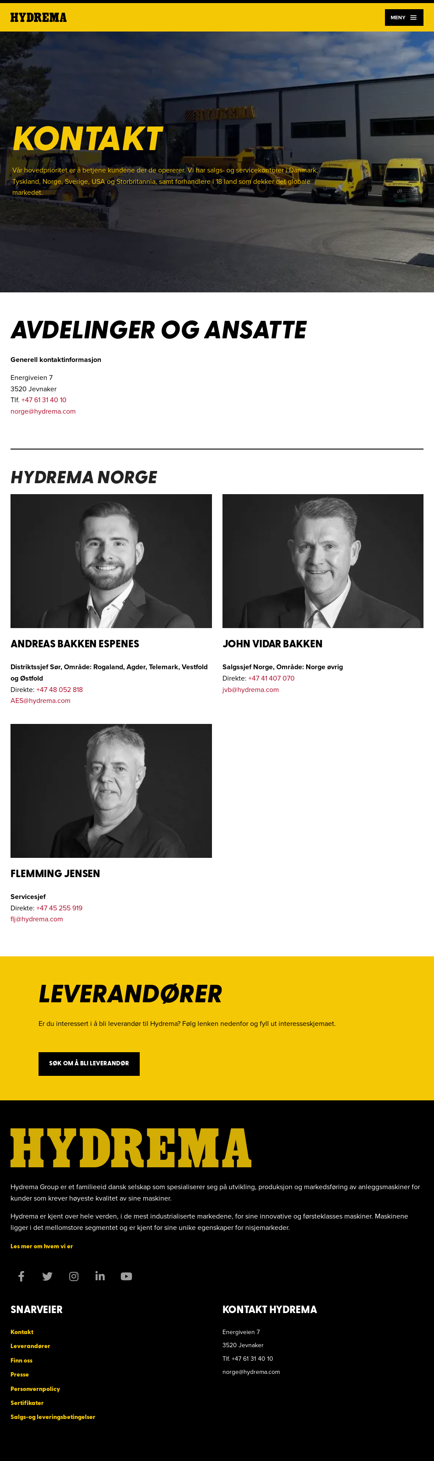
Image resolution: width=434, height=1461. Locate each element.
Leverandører (30, 1346)
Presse (20, 1375)
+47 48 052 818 (59, 689)
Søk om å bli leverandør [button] (89, 1064)
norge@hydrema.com (43, 411)
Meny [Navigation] (404, 17)
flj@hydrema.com (37, 919)
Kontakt (22, 1332)
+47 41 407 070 (271, 678)
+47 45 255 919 (59, 908)
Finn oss (21, 1361)
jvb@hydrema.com (250, 689)
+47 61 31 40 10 (44, 399)
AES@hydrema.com (41, 700)
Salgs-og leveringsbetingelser (53, 1417)
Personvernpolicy (35, 1389)
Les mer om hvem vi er (42, 1246)
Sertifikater (27, 1403)
